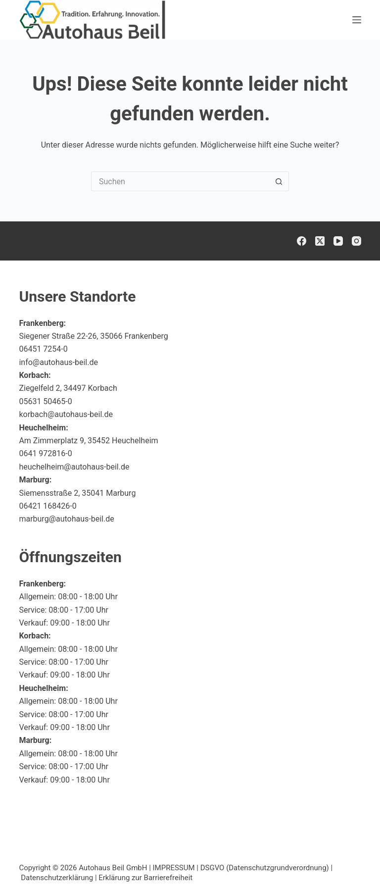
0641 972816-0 (45, 453)
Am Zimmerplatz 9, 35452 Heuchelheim (88, 440)
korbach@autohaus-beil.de (66, 414)
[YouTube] (338, 241)
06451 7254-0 (43, 349)
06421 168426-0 (47, 506)
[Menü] (356, 19)
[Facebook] (301, 241)
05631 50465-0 (45, 401)
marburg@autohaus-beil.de (66, 519)
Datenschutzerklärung (57, 877)
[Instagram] (356, 241)
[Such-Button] (279, 181)
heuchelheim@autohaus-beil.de (74, 467)
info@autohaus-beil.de (58, 362)
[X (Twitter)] (320, 241)
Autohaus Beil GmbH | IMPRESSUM (136, 867)
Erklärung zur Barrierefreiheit (145, 877)
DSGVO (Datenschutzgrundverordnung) (264, 867)
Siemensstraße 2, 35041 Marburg (77, 493)
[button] (348, 867)
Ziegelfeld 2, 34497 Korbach (68, 388)
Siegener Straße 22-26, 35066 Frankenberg (93, 336)
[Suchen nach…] (180, 181)
